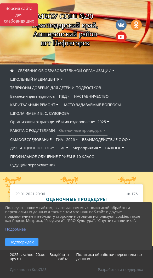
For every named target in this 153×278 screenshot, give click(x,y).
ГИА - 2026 (65, 139)
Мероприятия (85, 147)
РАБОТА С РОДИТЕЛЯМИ (32, 130)
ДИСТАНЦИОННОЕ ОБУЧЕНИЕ (37, 147)
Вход (53, 254)
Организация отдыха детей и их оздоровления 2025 (58, 121)
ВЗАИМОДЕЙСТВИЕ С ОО (105, 139)
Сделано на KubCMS (28, 269)
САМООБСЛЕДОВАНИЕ (31, 139)
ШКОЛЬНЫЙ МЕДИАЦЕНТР (34, 79)
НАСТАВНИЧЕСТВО (91, 96)
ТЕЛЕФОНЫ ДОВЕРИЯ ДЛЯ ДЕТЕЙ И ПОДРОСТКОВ (55, 87)
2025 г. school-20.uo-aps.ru (28, 256)
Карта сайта (63, 256)
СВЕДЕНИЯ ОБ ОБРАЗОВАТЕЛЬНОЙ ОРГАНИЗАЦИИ (64, 70)
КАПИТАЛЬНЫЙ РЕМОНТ (32, 104)
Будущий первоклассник (32, 164)
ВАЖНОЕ (113, 147)
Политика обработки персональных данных (109, 256)
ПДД (63, 96)
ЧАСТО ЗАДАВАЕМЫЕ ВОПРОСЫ (92, 104)
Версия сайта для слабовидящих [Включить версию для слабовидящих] (19, 15)
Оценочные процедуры (81, 130)
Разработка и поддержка (120, 269)
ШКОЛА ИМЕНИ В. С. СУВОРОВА (39, 113)
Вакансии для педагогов (32, 96)
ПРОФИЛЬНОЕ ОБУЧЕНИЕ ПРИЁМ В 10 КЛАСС (52, 156)
